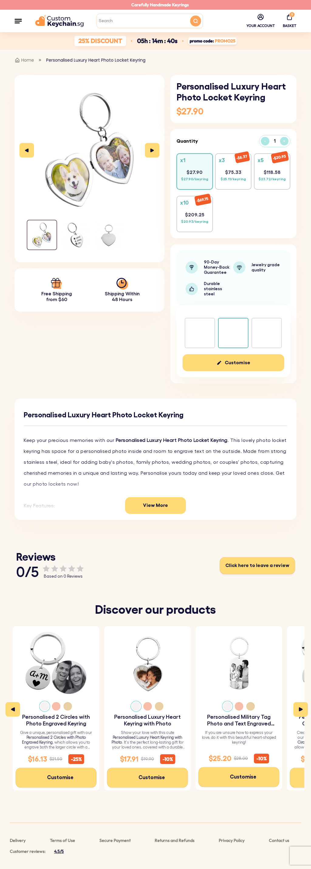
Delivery (18, 840)
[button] (18, 21)
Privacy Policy (231, 840)
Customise (237, 362)
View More (155, 505)
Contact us (279, 840)
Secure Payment (115, 840)
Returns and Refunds (174, 840)
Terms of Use (62, 840)
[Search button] (195, 20)
